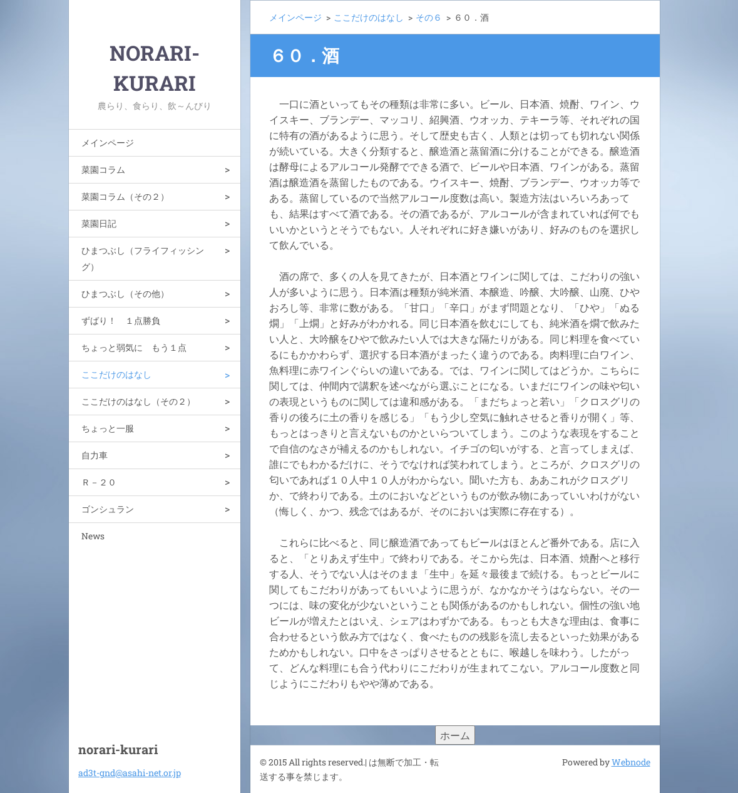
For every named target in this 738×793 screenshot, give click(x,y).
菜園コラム (103, 169)
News (93, 536)
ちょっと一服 (107, 428)
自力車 (94, 455)
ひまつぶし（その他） (125, 293)
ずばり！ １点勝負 (120, 320)
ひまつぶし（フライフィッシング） (142, 258)
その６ (429, 17)
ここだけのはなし (116, 374)
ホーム (455, 735)
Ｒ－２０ (98, 482)
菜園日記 (98, 223)
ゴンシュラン (107, 509)
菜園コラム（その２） (125, 196)
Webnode (631, 762)
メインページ (107, 142)
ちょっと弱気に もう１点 (134, 347)
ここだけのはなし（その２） (138, 401)
